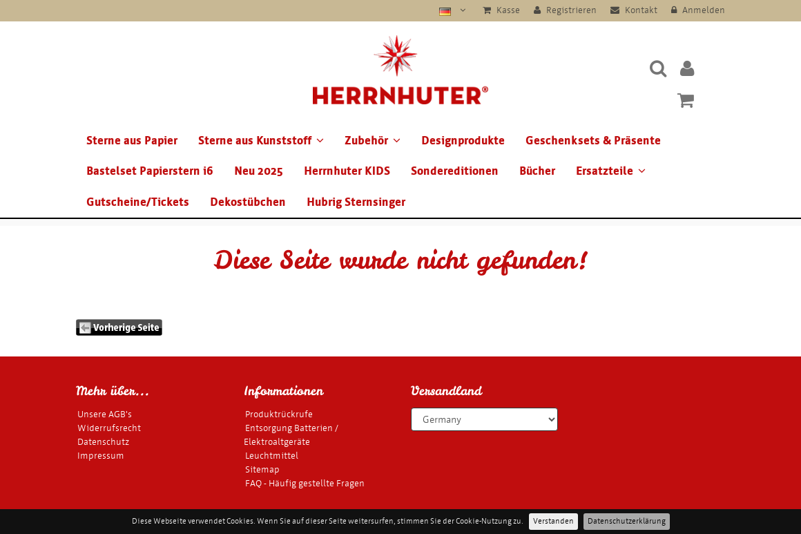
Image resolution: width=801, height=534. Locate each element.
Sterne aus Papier (131, 140)
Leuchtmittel (271, 455)
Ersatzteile (611, 171)
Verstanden (553, 521)
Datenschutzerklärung (627, 521)
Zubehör (372, 140)
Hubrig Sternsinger (356, 202)
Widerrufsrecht (109, 428)
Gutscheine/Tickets (137, 202)
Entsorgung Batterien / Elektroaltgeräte (291, 435)
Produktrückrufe (279, 414)
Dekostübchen (248, 202)
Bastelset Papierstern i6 (149, 171)
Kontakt (633, 10)
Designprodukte (463, 140)
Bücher (537, 171)
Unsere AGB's (104, 414)
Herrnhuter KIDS (347, 171)
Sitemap (262, 469)
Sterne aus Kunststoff (261, 140)
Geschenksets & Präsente (593, 140)
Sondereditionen (455, 171)
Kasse (501, 10)
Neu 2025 (258, 171)
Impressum (100, 455)
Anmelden (698, 10)
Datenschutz (103, 442)
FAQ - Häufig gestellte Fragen (305, 483)
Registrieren (565, 10)
